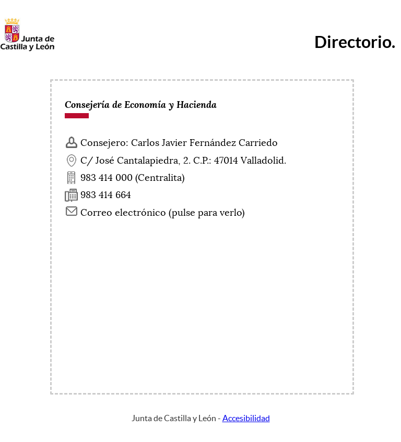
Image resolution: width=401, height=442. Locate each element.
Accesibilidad (246, 418)
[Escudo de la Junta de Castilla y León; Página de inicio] (27, 49)
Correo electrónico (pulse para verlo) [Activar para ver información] (162, 212)
